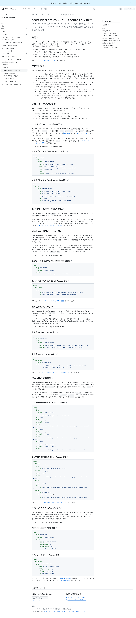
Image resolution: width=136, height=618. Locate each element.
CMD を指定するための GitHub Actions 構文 (50, 281)
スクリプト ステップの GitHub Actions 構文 (50, 180)
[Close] (131, 3)
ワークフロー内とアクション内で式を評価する (54, 372)
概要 (35, 37)
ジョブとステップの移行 (45, 103)
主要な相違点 (39, 66)
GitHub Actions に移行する (59, 15)
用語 (45, 611)
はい (35, 598)
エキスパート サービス (74, 611)
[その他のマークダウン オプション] (118, 21)
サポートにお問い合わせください (76, 600)
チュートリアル (46, 15)
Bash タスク (67, 133)
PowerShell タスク (81, 133)
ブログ (84, 611)
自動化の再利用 (66, 580)
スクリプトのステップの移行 (47, 124)
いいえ (43, 598)
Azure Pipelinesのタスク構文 (44, 528)
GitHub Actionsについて (47, 60)
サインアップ (129, 9)
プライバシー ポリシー (37, 601)
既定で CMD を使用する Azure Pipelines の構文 (52, 261)
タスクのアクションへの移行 (47, 508)
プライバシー (51, 611)
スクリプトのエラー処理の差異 (48, 209)
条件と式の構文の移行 (43, 306)
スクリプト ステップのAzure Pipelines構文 (50, 151)
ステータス (60, 611)
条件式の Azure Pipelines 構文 (45, 332)
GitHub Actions (8, 17)
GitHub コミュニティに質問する (75, 597)
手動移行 (71, 15)
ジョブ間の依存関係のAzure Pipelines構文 (50, 402)
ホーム (4, 14)
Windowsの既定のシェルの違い (48, 231)
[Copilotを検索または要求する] (67, 9)
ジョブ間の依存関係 (42, 378)
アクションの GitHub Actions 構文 (46, 555)
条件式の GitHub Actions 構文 (45, 354)
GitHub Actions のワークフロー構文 (50, 225)
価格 (65, 611)
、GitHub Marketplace (64, 578)
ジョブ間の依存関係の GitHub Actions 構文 (50, 457)
